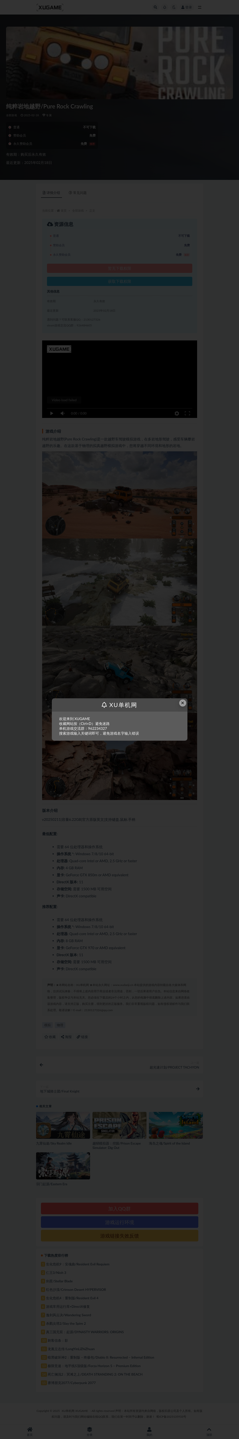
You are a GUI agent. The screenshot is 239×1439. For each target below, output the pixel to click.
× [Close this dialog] (182, 703)
